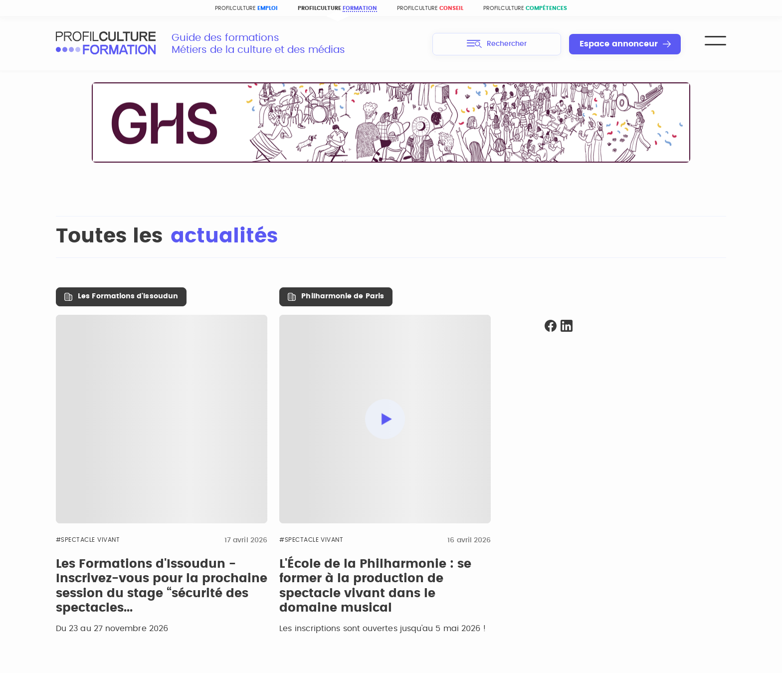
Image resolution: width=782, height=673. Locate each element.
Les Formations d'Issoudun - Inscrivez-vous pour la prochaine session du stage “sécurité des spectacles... (161, 586)
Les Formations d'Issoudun (128, 296)
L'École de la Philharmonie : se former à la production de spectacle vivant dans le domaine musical (375, 586)
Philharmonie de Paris (342, 296)
